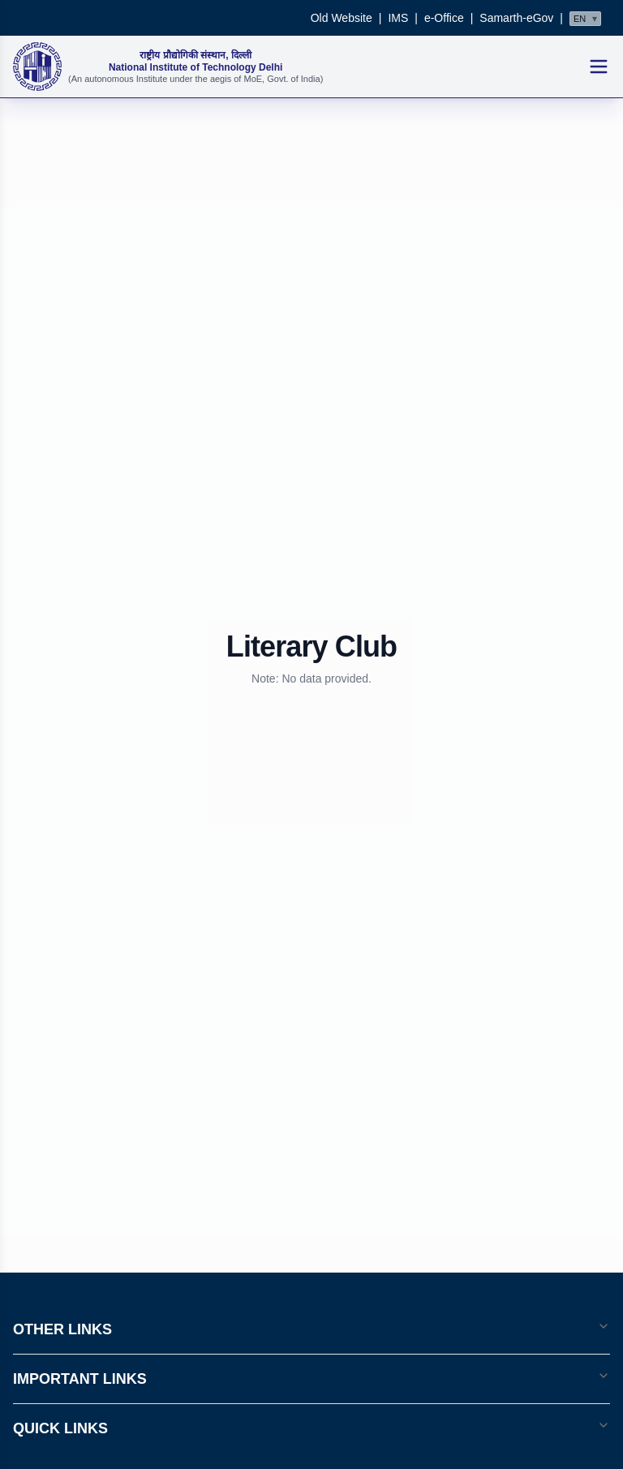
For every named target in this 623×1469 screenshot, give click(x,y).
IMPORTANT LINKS (311, 1378)
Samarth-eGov (516, 17)
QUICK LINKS (311, 1428)
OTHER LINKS (311, 1329)
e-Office (444, 17)
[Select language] (585, 18)
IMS (398, 17)
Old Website (341, 17)
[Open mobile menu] (598, 66)
